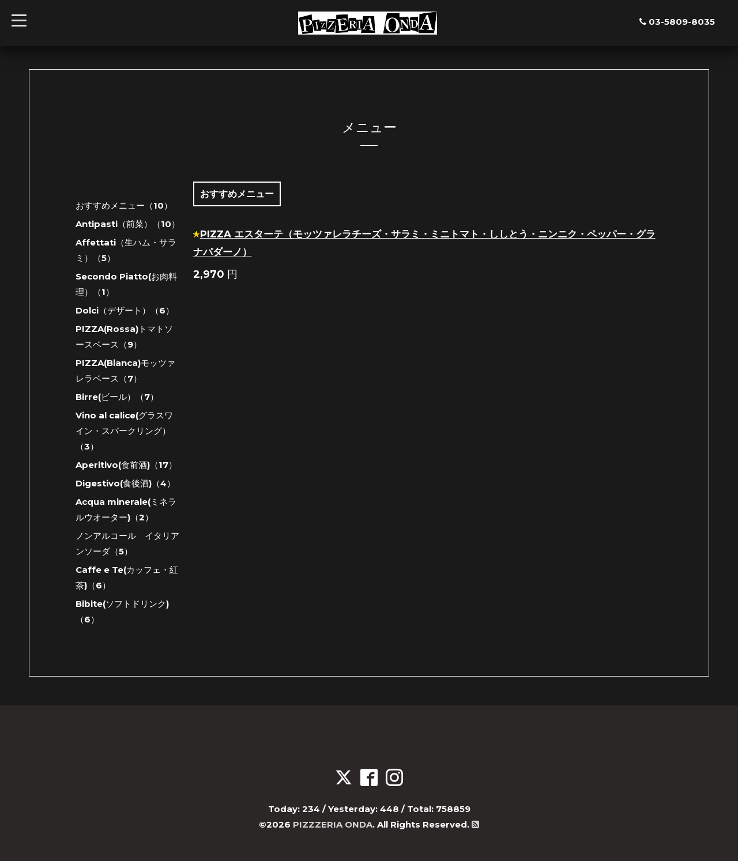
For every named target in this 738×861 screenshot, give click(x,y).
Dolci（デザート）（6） (125, 310)
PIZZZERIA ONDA (332, 824)
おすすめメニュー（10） (124, 205)
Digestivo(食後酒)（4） (125, 483)
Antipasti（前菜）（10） (128, 223)
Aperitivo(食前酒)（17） (126, 464)
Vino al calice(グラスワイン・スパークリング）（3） (124, 431)
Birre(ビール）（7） (117, 396)
